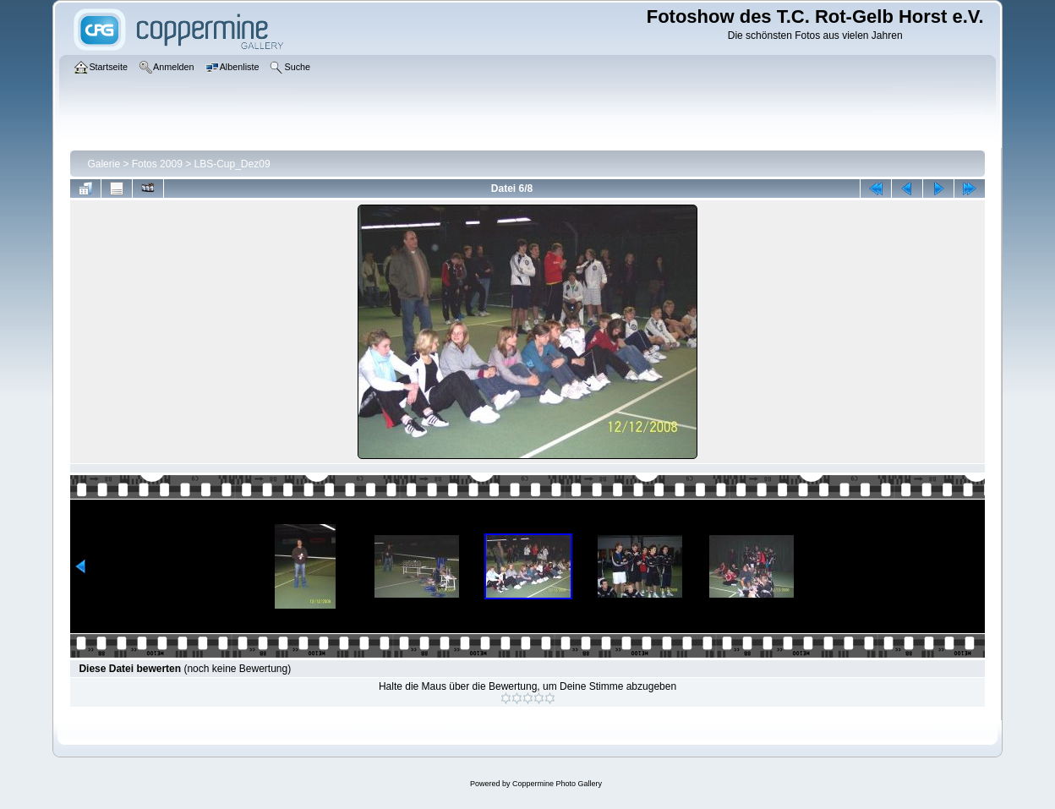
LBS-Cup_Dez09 (232, 164)
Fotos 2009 (157, 164)
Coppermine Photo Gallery (557, 783)
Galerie (103, 164)
